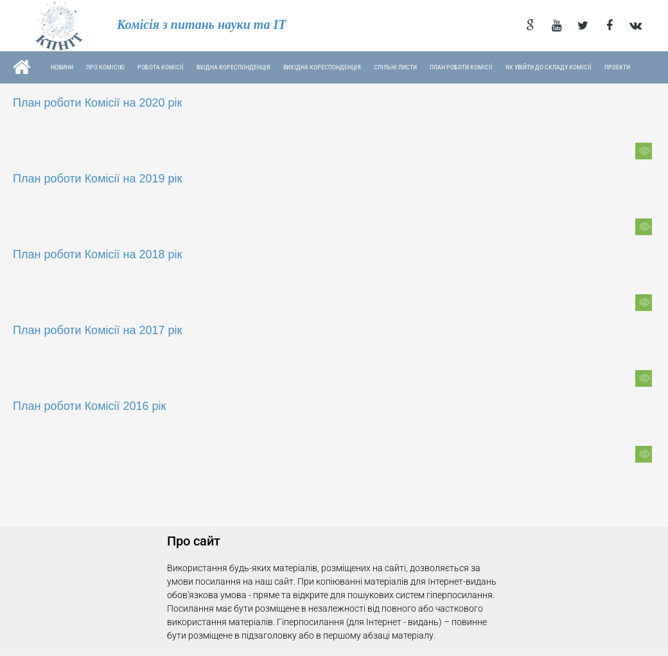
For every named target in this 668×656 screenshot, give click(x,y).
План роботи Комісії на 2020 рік (97, 102)
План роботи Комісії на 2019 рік (97, 178)
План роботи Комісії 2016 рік (89, 406)
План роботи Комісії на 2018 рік (97, 254)
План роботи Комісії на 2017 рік (97, 330)
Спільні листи (395, 67)
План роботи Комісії (461, 67)
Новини (62, 67)
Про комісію (105, 67)
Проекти (617, 67)
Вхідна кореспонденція (233, 67)
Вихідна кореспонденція (322, 67)
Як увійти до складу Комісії (548, 67)
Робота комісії (160, 67)
